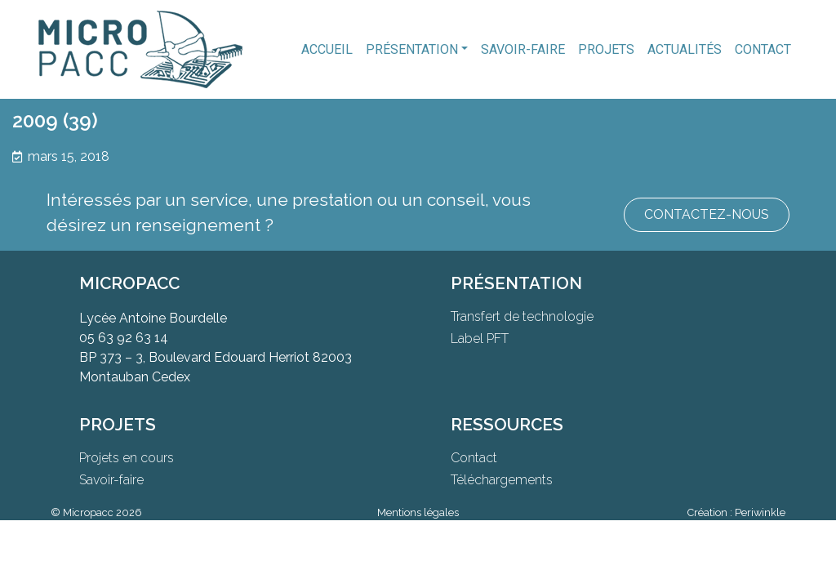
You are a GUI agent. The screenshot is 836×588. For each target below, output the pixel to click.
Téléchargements (502, 480)
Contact (763, 49)
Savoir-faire (523, 49)
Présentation (412, 49)
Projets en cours (126, 458)
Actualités (684, 49)
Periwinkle (760, 512)
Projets (606, 49)
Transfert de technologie (522, 316)
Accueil (327, 49)
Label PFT (480, 338)
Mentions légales (418, 512)
